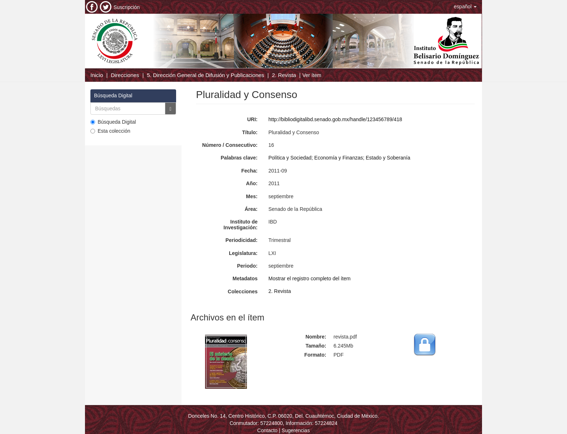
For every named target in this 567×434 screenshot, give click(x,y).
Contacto (267, 430)
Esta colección (110, 131)
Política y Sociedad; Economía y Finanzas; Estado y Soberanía (339, 158)
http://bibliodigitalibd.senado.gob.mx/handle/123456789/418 (335, 119)
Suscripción (127, 7)
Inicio (96, 75)
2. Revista (284, 75)
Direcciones (125, 75)
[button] (465, 6)
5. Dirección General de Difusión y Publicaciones (205, 75)
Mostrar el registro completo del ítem (309, 278)
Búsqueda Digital (113, 122)
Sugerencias (296, 430)
